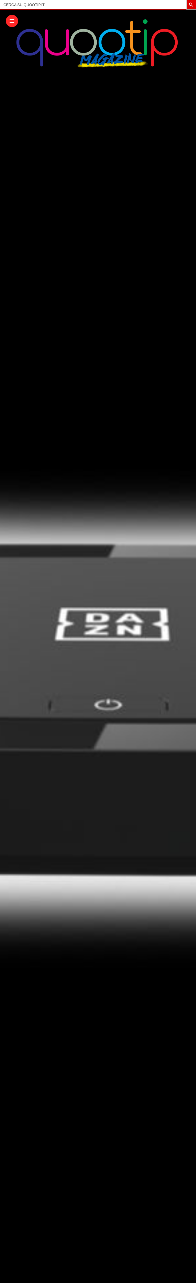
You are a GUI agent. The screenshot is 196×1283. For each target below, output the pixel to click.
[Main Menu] (12, 21)
